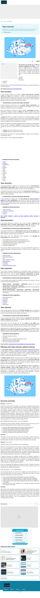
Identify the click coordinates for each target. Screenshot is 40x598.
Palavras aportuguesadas (19, 542)
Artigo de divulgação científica (9, 265)
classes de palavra (33, 351)
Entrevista (5, 300)
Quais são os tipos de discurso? (14, 88)
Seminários (5, 301)
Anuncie (17, 589)
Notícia (4, 161)
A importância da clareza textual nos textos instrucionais (22, 344)
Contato (23, 589)
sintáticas (17, 351)
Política (11, 589)
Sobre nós (6, 589)
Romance (5, 167)
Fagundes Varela (18, 532)
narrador (12, 125)
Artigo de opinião (6, 255)
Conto (4, 166)
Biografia (5, 163)
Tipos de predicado (18, 535)
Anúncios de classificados (8, 210)
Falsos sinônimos (18, 539)
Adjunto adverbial (18, 537)
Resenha (4, 213)
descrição (8, 203)
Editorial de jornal (6, 261)
